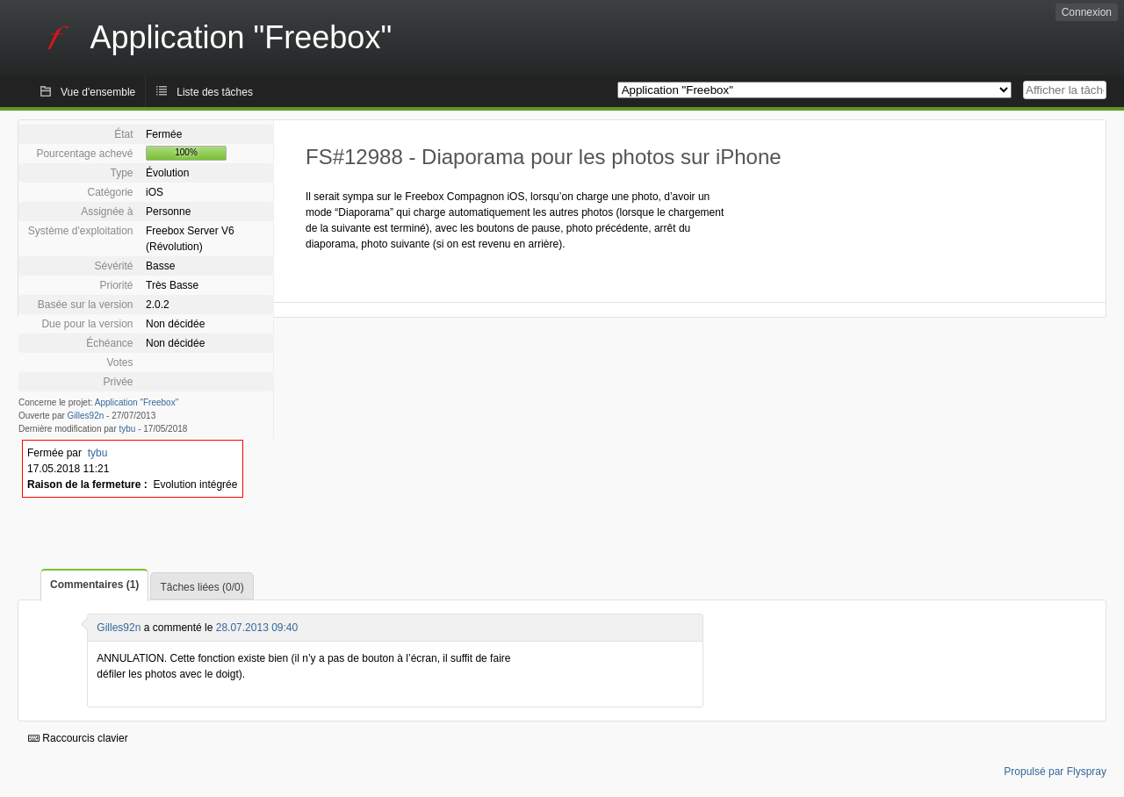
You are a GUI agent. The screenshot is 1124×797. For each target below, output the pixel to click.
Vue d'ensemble (98, 92)
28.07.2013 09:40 (257, 627)
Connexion (1087, 12)
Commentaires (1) (94, 584)
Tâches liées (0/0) (201, 587)
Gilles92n (86, 415)
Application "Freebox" (136, 402)
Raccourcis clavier (78, 738)
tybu (127, 429)
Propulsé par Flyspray (1055, 771)
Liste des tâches (215, 92)
